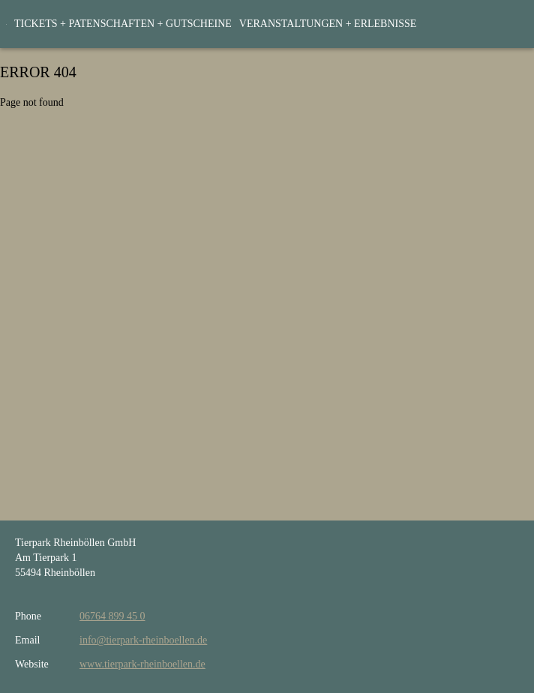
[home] (6, 24)
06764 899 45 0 (113, 616)
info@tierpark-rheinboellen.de (143, 640)
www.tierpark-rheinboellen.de (143, 664)
